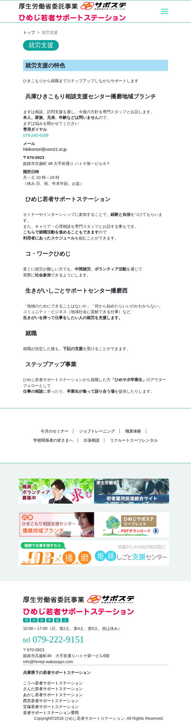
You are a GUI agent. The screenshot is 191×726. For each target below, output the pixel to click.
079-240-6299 (36, 135)
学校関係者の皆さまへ (53, 440)
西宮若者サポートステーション (51, 700)
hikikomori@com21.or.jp (45, 149)
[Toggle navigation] (164, 11)
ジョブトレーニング (97, 431)
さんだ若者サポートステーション (53, 688)
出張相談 (91, 440)
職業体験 (133, 431)
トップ (29, 32)
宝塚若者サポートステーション (51, 706)
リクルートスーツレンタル (134, 440)
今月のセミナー (54, 431)
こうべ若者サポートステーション (53, 683)
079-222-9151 (58, 639)
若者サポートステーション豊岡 (51, 712)
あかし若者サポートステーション (53, 694)
